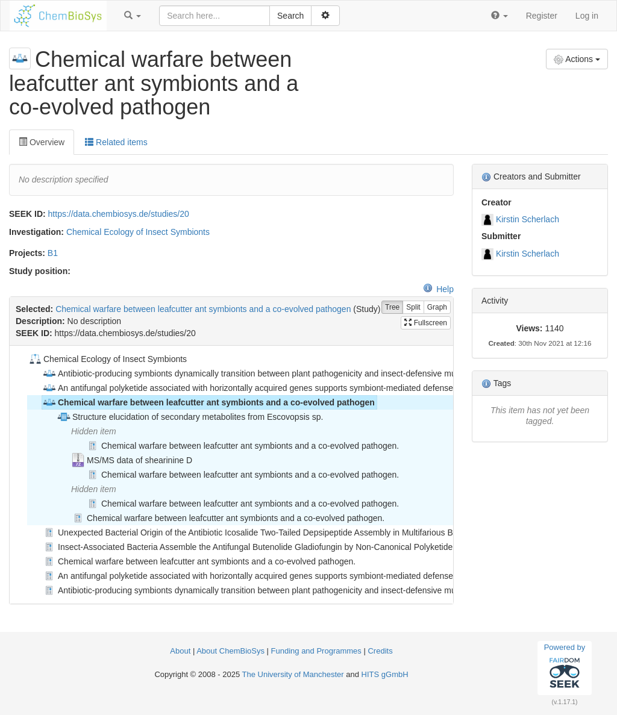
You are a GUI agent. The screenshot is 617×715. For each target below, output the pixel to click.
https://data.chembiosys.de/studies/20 (118, 214)
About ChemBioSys (230, 650)
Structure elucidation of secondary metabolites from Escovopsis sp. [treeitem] (190, 417)
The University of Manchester (293, 674)
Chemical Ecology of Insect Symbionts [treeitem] (107, 359)
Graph (437, 307)
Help (438, 289)
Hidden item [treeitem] (93, 431)
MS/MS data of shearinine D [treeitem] (131, 460)
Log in (586, 15)
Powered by (565, 667)
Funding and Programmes (316, 650)
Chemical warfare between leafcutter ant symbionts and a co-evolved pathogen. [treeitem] (242, 446)
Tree (392, 307)
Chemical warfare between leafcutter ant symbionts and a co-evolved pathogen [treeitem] (208, 402)
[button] (132, 16)
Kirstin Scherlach (527, 219)
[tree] (231, 475)
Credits (380, 650)
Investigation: (36, 232)
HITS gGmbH (385, 674)
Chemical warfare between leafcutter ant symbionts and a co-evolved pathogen (203, 309)
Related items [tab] (116, 142)
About (181, 650)
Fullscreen (425, 323)
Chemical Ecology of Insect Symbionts (138, 232)
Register (541, 15)
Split (413, 307)
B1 (53, 253)
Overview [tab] (41, 142)
